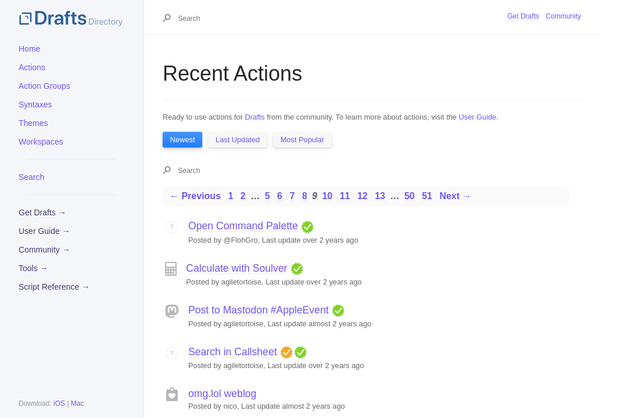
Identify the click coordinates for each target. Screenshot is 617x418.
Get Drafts (523, 16)
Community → (44, 249)
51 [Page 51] (427, 196)
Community (563, 16)
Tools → (33, 268)
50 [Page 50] (409, 196)
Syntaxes (35, 104)
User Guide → (44, 231)
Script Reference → (54, 286)
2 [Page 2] (243, 196)
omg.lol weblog (222, 393)
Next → (455, 196)
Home (29, 48)
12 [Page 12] (362, 196)
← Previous (195, 196)
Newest (182, 139)
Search (31, 177)
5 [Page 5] (267, 196)
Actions (32, 67)
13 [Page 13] (380, 196)
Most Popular (302, 139)
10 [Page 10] (327, 196)
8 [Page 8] (304, 196)
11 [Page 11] (345, 196)
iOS (59, 403)
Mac (77, 403)
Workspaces (41, 141)
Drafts (255, 117)
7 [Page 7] (292, 196)
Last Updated (238, 139)
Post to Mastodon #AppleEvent (258, 310)
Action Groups (44, 86)
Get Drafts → (42, 212)
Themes (33, 123)
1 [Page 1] (230, 196)
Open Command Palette (243, 226)
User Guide (478, 117)
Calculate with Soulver (236, 268)
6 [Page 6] (279, 196)
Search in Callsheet (232, 352)
